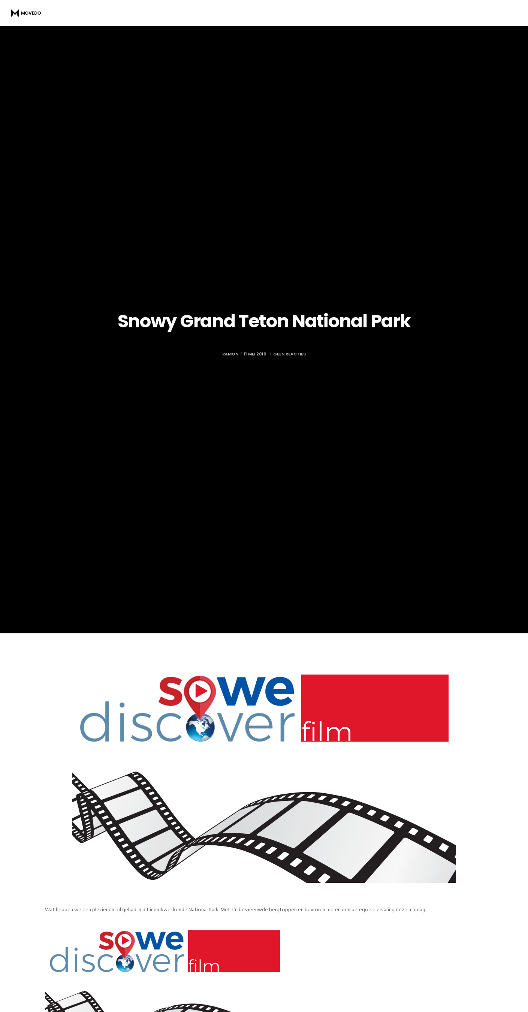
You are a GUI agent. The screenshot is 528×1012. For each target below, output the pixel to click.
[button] (165, 993)
